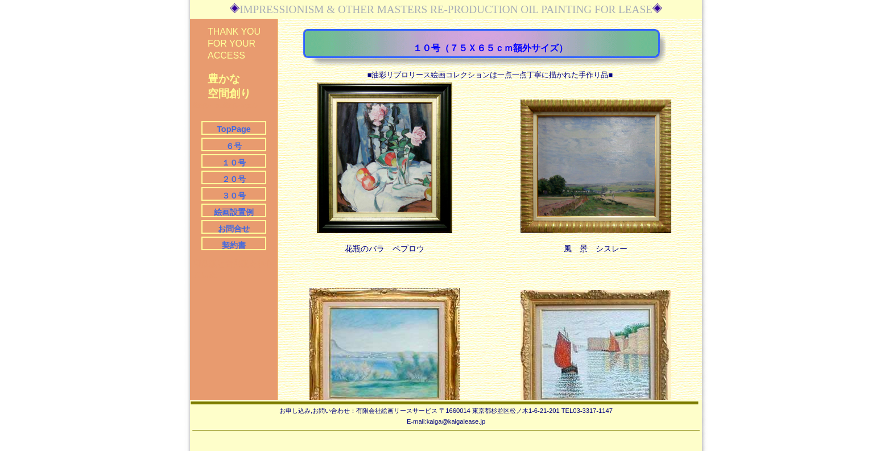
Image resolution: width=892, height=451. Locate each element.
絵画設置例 (234, 212)
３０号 (234, 195)
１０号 (234, 162)
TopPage (234, 129)
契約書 (234, 245)
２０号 (234, 179)
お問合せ (234, 228)
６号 (234, 146)
